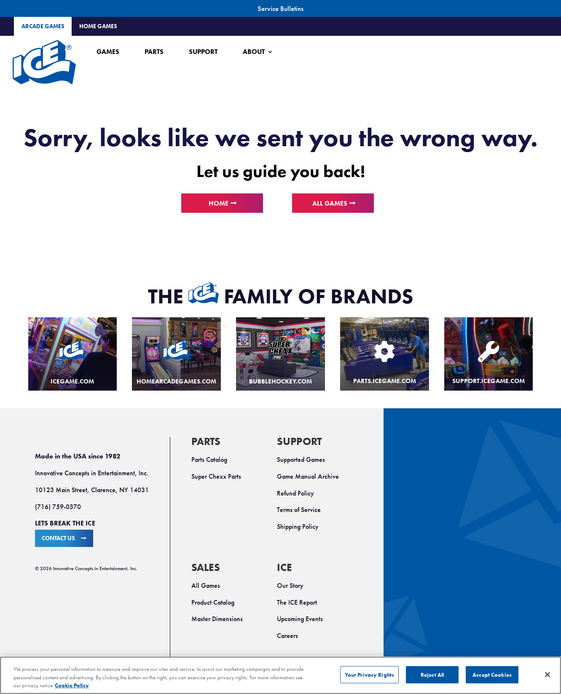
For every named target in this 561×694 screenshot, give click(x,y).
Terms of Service (299, 510)
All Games (329, 203)
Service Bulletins (280, 8)
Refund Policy (295, 493)
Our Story (290, 585)
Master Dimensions (217, 619)
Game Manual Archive (308, 476)
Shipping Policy (298, 527)
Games (108, 52)
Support (203, 52)
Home (218, 203)
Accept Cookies (492, 674)
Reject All (432, 674)
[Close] (547, 674)
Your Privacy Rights (369, 674)
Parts (154, 52)
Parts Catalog (209, 460)
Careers (287, 636)
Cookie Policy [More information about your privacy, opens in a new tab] (72, 685)
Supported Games (301, 460)
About (254, 52)
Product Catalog (212, 602)
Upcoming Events (300, 619)
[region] (280, 675)
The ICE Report (297, 602)
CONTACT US (58, 538)
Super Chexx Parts (216, 476)
